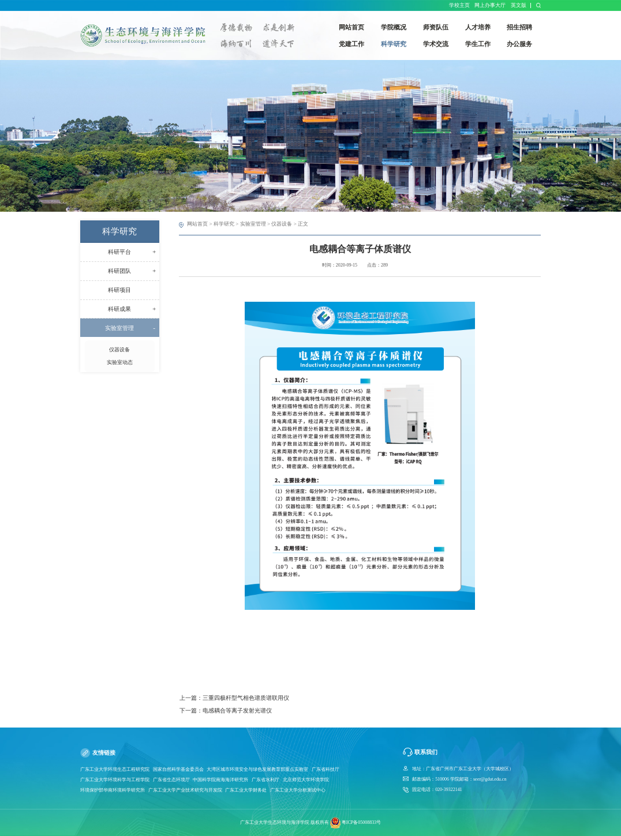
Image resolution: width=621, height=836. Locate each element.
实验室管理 (253, 224)
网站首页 (197, 224)
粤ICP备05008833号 (361, 822)
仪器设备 (281, 224)
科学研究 (224, 224)
